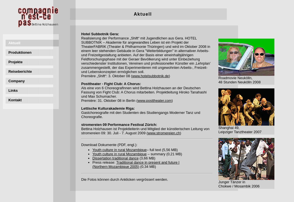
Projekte (15, 62)
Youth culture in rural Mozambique (119, 150)
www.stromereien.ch (164, 133)
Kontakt (15, 100)
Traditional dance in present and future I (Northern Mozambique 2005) (135, 164)
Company (16, 81)
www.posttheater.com (154, 100)
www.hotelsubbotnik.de (150, 76)
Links (13, 90)
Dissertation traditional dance (115, 158)
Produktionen (19, 52)
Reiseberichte (20, 71)
